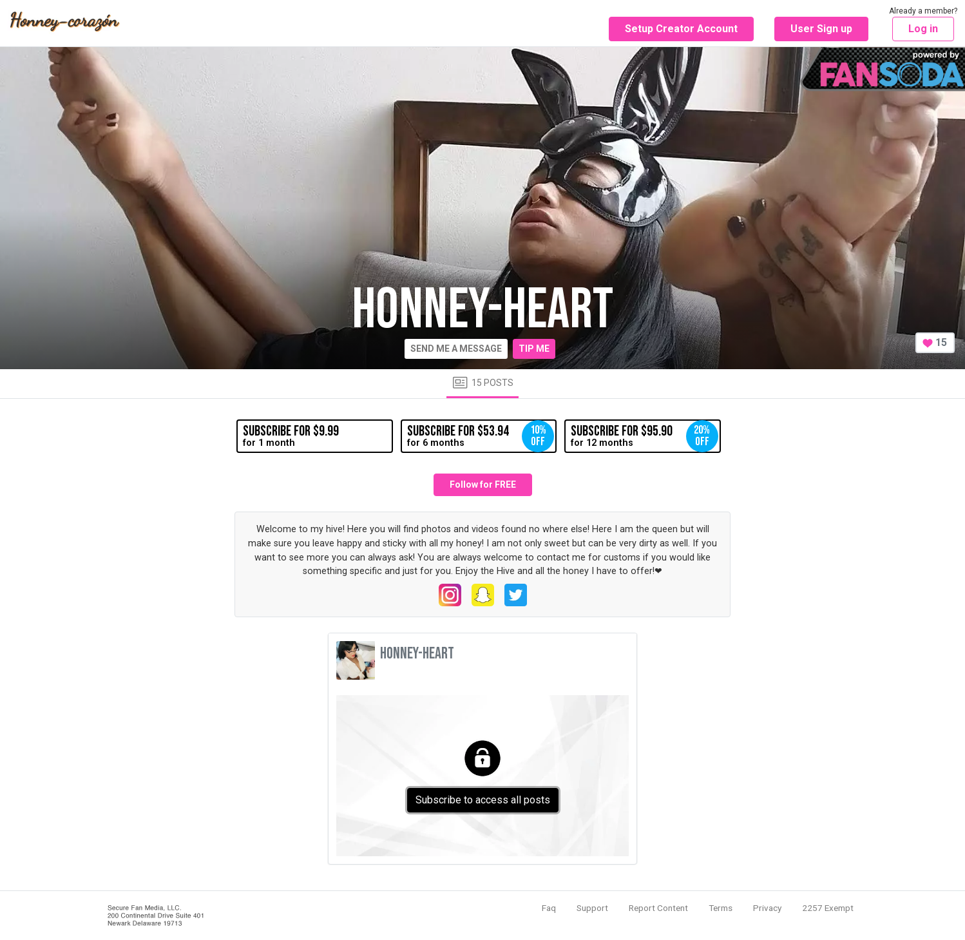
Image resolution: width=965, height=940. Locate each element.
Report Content (658, 908)
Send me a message (456, 348)
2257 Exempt (828, 908)
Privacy (767, 908)
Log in (923, 29)
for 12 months (644, 436)
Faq (549, 908)
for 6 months (480, 436)
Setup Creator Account (681, 29)
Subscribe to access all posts (483, 800)
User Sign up (821, 29)
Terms (720, 908)
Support (592, 908)
